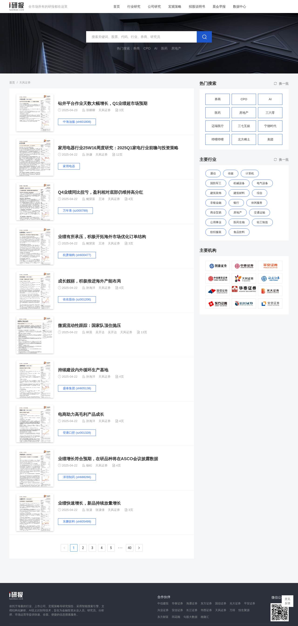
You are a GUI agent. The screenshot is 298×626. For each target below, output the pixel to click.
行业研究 (133, 6)
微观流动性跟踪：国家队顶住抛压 (89, 325)
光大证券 (235, 603)
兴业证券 (163, 610)
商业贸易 (215, 212)
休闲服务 (256, 202)
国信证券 (220, 603)
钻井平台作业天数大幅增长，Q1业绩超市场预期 (102, 103)
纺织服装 (215, 232)
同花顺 (176, 617)
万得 (232, 610)
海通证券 (191, 603)
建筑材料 (239, 193)
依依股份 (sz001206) (77, 299)
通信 (213, 173)
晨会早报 (219, 6)
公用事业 (215, 222)
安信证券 (177, 610)
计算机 (250, 173)
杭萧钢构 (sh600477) (77, 255)
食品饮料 (239, 232)
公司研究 (154, 6)
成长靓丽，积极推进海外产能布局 (89, 281)
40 (130, 548)
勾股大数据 (190, 617)
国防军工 (215, 183)
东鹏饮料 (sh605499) (77, 521)
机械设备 (239, 183)
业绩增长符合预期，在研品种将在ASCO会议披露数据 (108, 458)
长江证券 (191, 610)
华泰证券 (177, 603)
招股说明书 (197, 6)
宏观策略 (174, 6)
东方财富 (163, 617)
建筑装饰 (215, 193)
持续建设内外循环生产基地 (83, 370)
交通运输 (259, 212)
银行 (236, 202)
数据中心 (239, 6)
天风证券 (104, 110)
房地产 (238, 212)
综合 (259, 193)
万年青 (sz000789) (75, 210)
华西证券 (206, 610)
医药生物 (239, 222)
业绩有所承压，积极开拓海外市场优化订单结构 (102, 236)
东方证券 (206, 603)
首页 (116, 6)
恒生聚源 (244, 610)
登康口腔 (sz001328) (77, 432)
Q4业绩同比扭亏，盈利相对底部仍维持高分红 (100, 192)
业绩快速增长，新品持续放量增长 (89, 503)
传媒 (231, 173)
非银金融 (215, 202)
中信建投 (163, 603)
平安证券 (249, 603)
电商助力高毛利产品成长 (81, 414)
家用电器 (69, 166)
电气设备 (262, 183)
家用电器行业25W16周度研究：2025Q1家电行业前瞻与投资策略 (118, 148)
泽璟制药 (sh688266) (77, 477)
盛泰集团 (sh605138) (77, 388)
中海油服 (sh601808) (77, 121)
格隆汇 (205, 617)
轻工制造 (262, 222)
